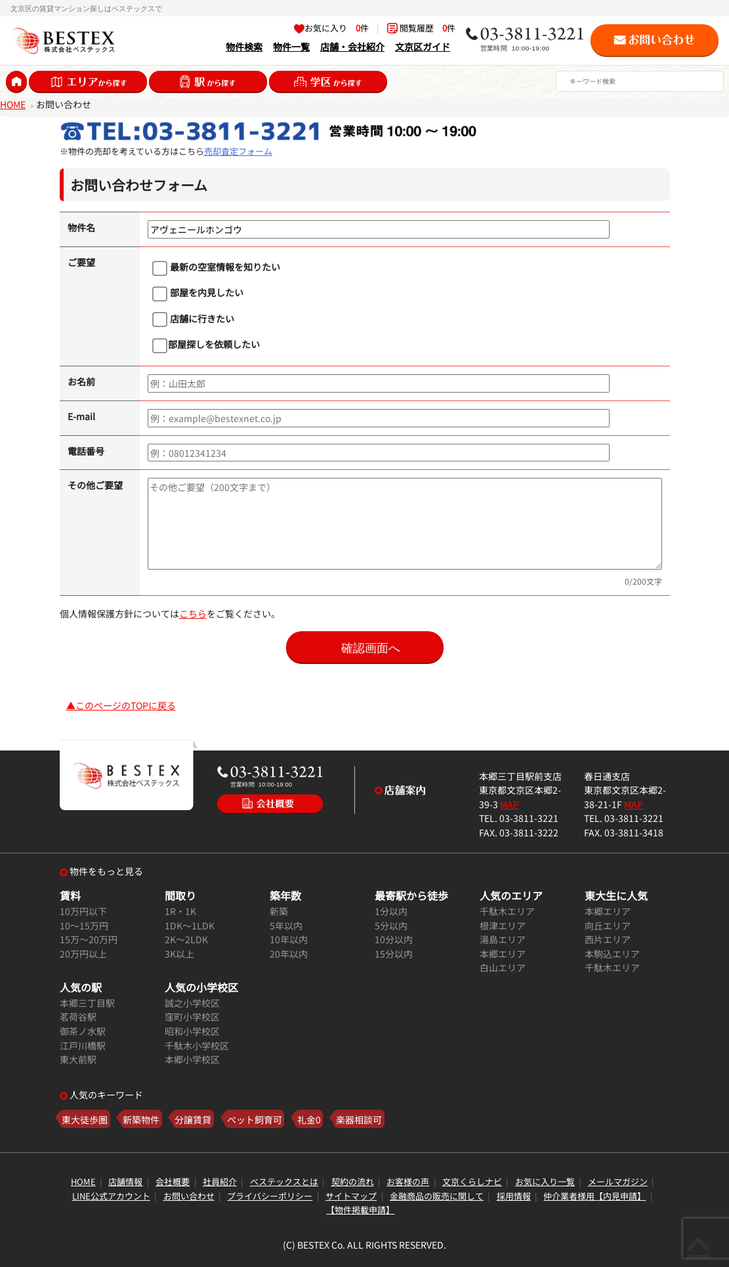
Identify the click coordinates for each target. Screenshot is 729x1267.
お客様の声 (407, 1181)
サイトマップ (351, 1196)
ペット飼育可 (254, 1118)
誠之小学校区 (192, 1002)
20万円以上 (83, 953)
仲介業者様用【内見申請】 (594, 1196)
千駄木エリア (507, 911)
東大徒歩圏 (85, 1118)
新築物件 (141, 1118)
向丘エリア (608, 925)
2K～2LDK (186, 939)
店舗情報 (125, 1181)
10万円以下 (83, 911)
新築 (279, 911)
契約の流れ (352, 1181)
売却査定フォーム (238, 151)
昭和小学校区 (192, 1031)
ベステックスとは (284, 1181)
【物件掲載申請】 (360, 1209)
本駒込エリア (612, 953)
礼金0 (309, 1118)
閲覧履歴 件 (421, 28)
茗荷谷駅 (78, 1016)
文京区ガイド (422, 46)
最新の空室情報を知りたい (216, 267)
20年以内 (289, 953)
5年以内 (286, 925)
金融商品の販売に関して (437, 1196)
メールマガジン (618, 1181)
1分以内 (391, 911)
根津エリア (503, 925)
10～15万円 (84, 925)
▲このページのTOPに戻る (121, 705)
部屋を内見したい (197, 293)
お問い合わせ (189, 1196)
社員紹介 (220, 1181)
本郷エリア (503, 953)
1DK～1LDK (190, 925)
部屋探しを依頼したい (206, 345)
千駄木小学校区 (197, 1045)
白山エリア (503, 967)
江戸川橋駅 (83, 1045)
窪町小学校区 (192, 1016)
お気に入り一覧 (545, 1181)
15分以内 (394, 953)
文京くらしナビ (472, 1181)
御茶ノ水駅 (83, 1031)
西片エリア (608, 939)
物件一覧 (291, 46)
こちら (193, 613)
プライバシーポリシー (269, 1196)
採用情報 (514, 1196)
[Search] (640, 81)
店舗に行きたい (193, 319)
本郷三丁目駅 (87, 1002)
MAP (509, 804)
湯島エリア (503, 939)
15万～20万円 (88, 939)
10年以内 (289, 939)
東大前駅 (78, 1059)
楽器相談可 (359, 1118)
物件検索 (244, 46)
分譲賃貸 (193, 1118)
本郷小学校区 (192, 1059)
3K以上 (179, 953)
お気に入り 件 (331, 28)
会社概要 (173, 1181)
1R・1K (180, 911)
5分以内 (391, 925)
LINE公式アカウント (111, 1196)
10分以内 (394, 939)
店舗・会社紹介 (352, 46)
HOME (13, 104)
